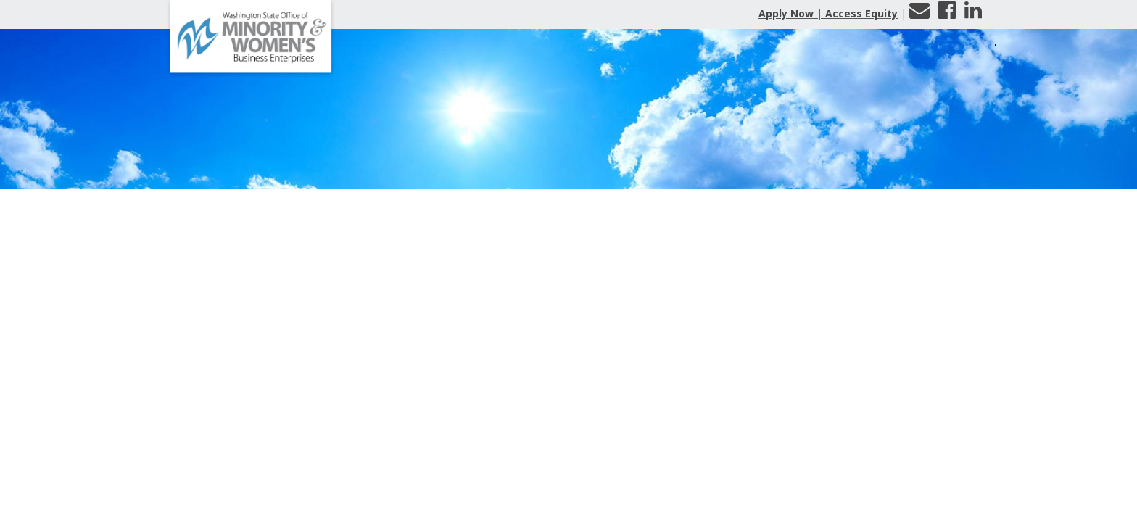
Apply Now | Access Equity (828, 13)
